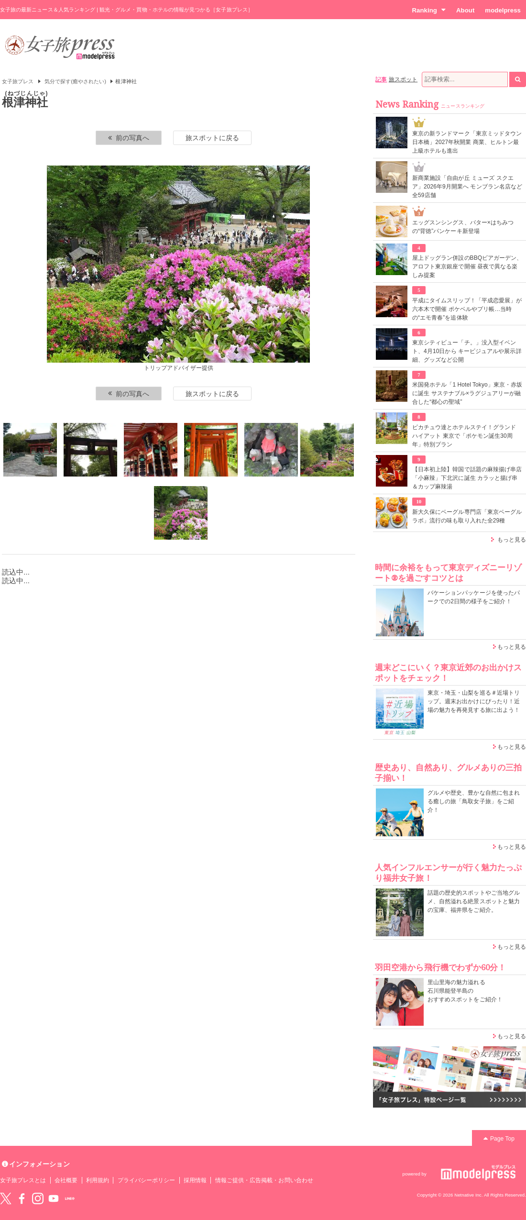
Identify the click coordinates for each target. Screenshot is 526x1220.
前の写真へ (128, 138)
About (465, 10)
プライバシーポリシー (146, 1180)
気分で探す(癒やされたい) (75, 81)
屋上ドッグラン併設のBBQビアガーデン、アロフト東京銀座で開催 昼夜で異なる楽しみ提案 (467, 266)
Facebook (21, 1198)
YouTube (53, 1198)
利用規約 (97, 1180)
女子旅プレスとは (23, 1180)
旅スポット (403, 79)
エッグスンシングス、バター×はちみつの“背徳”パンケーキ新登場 (463, 226)
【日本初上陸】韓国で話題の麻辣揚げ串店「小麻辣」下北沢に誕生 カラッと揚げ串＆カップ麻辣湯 (467, 478)
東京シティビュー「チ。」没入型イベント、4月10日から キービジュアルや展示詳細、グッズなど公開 (467, 351)
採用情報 (195, 1180)
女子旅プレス (17, 81)
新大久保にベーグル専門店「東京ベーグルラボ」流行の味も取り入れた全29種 (467, 516)
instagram (38, 1198)
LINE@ (70, 1198)
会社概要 (66, 1180)
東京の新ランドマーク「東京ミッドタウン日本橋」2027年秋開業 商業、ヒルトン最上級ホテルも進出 (467, 142)
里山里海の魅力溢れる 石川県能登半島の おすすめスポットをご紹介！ (465, 991)
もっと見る (511, 539)
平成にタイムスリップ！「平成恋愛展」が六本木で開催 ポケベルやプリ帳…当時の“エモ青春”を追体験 (467, 309)
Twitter (5, 1198)
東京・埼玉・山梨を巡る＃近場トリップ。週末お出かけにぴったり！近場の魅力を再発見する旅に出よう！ (473, 701)
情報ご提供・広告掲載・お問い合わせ (264, 1180)
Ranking (429, 10)
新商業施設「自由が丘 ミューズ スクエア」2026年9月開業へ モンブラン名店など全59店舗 (467, 187)
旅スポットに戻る (212, 138)
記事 (381, 79)
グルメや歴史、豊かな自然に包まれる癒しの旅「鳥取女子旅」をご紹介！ (473, 801)
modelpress (503, 10)
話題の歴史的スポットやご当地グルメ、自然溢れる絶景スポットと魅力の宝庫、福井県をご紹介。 (473, 901)
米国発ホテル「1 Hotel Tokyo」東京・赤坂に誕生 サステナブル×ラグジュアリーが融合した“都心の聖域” (467, 393)
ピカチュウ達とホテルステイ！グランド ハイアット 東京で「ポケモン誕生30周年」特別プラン (464, 436)
